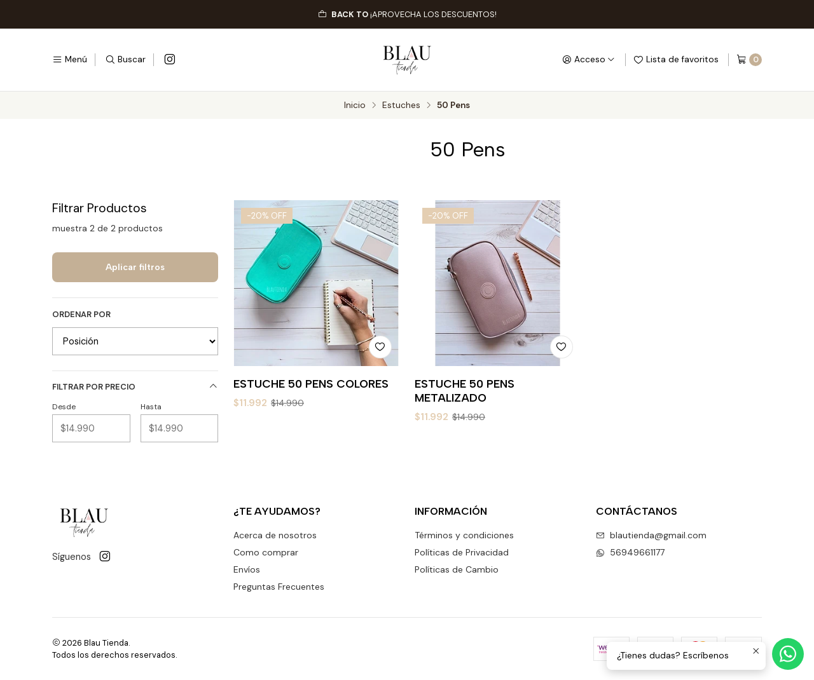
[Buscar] (125, 60)
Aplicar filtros (135, 267)
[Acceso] (589, 60)
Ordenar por (81, 314)
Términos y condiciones (464, 535)
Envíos (246, 569)
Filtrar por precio (135, 386)
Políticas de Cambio (457, 569)
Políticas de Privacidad (462, 552)
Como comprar (265, 552)
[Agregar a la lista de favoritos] (380, 347)
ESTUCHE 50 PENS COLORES (311, 383)
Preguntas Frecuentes (278, 586)
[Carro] (749, 59)
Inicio (355, 105)
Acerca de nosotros (275, 535)
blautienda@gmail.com (651, 535)
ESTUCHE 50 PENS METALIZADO (464, 390)
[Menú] (69, 60)
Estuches (401, 105)
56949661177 (630, 552)
